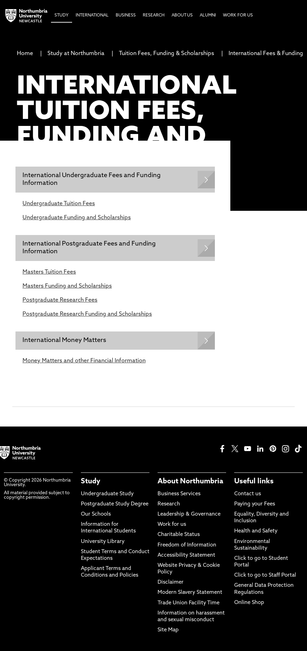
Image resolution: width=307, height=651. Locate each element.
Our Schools (96, 514)
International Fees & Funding (266, 53)
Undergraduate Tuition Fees (59, 204)
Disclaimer (171, 582)
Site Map (168, 630)
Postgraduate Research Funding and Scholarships (87, 314)
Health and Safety (255, 531)
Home (25, 53)
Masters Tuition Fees (49, 272)
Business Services (179, 494)
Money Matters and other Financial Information (84, 361)
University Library (102, 541)
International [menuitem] (92, 15)
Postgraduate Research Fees (60, 300)
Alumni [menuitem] (208, 15)
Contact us (247, 494)
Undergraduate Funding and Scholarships (77, 218)
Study (90, 481)
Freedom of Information (187, 545)
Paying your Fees (254, 504)
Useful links (254, 481)
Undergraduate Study (107, 494)
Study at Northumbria (75, 53)
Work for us (172, 524)
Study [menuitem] (62, 15)
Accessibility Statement (186, 555)
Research (169, 504)
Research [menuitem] (154, 15)
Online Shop (249, 602)
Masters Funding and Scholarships (67, 286)
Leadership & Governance (189, 514)
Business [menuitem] (126, 15)
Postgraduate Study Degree (114, 504)
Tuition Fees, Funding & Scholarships (166, 53)
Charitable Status (179, 534)
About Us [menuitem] (182, 15)
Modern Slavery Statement (190, 592)
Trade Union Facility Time (188, 603)
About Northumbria (190, 481)
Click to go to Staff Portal (265, 575)
